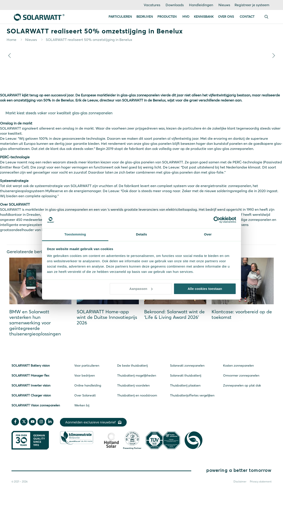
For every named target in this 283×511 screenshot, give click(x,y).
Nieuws (224, 5)
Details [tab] (141, 234)
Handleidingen (201, 5)
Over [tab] (208, 234)
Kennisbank (204, 17)
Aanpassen (141, 289)
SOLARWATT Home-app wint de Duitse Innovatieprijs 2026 (107, 317)
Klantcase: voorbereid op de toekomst (242, 314)
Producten (167, 17)
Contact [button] (247, 17)
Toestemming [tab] (75, 234)
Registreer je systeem (252, 5)
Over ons (226, 17)
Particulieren (120, 17)
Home (11, 39)
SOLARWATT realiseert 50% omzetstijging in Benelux (89, 39)
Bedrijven (144, 17)
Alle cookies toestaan (205, 289)
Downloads (175, 5)
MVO (185, 17)
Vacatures (152, 5)
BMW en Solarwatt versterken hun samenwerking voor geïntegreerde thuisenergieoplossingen (35, 323)
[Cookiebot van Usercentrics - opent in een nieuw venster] (216, 219)
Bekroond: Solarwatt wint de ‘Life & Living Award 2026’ (174, 314)
